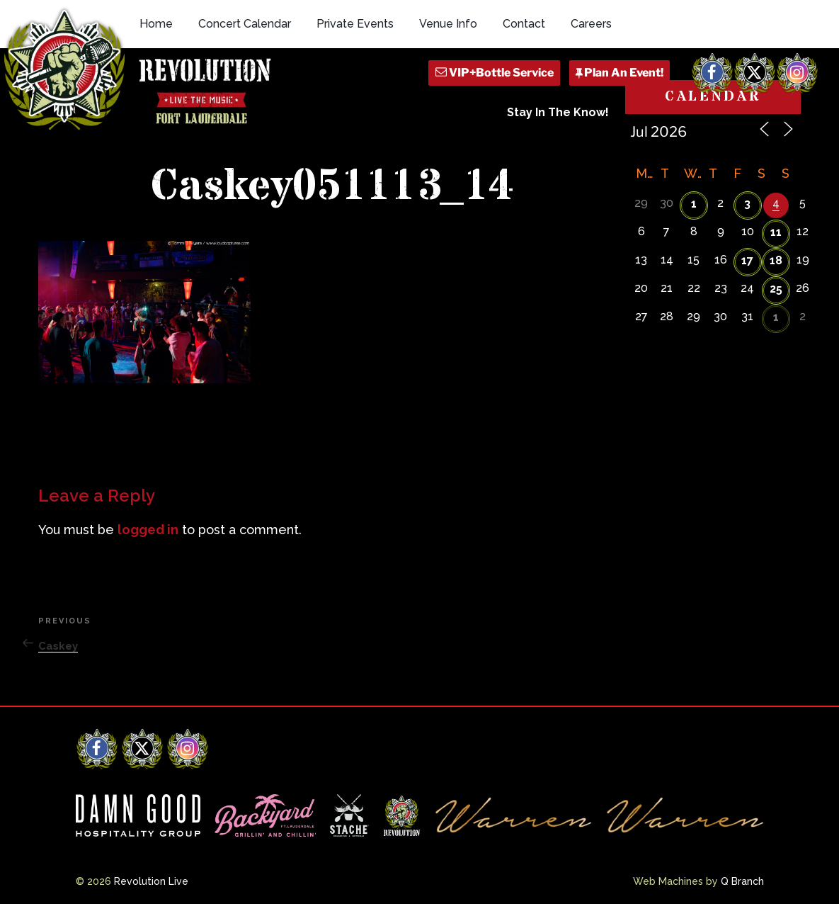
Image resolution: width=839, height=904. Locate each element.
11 (776, 232)
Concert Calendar (244, 23)
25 (776, 288)
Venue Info (448, 23)
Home (156, 23)
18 (776, 260)
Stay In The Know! (558, 112)
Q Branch (742, 881)
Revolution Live (151, 881)
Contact (524, 23)
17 (747, 260)
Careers (591, 23)
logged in (148, 529)
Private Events (355, 23)
